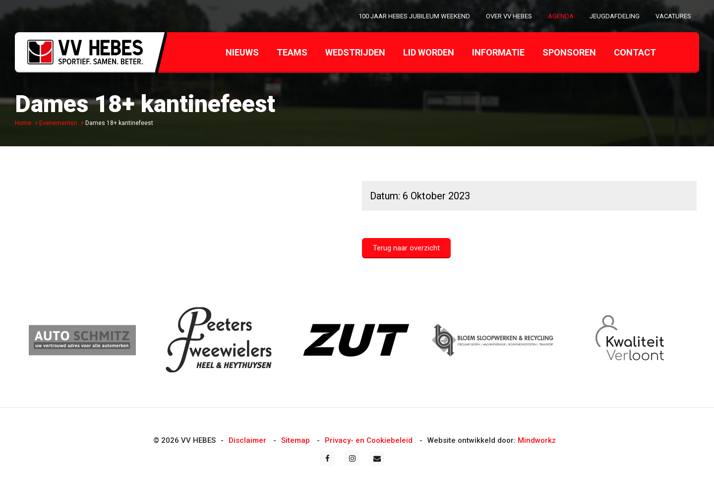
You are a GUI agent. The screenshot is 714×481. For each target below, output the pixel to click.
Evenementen (58, 122)
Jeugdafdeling (615, 16)
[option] (83, 340)
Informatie (498, 52)
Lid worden (428, 52)
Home (23, 122)
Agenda (561, 16)
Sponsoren (569, 52)
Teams (292, 52)
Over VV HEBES (509, 16)
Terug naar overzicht (406, 247)
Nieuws (242, 52)
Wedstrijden (355, 52)
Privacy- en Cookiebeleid (370, 440)
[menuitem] (414, 16)
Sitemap (296, 440)
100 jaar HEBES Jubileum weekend (414, 16)
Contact (635, 52)
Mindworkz (537, 440)
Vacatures (673, 16)
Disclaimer (248, 440)
